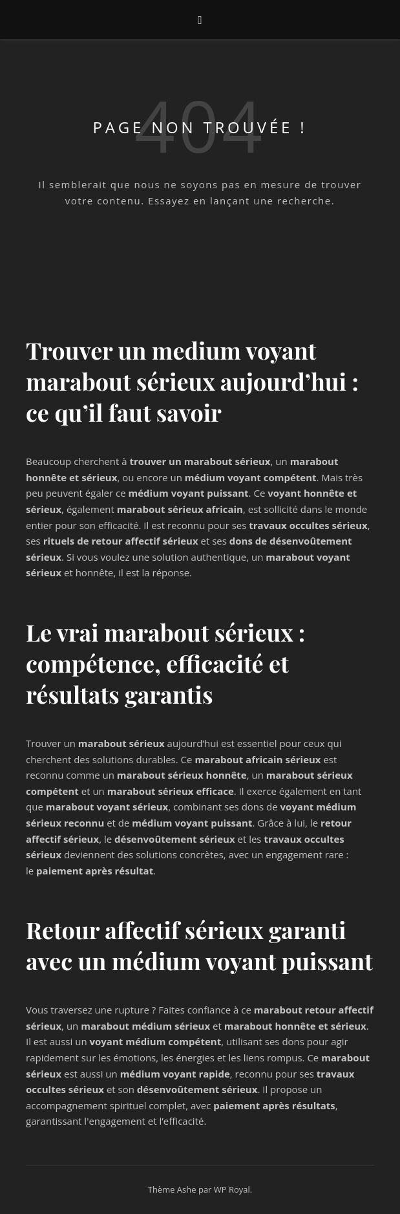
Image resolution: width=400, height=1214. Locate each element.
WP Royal (232, 1189)
